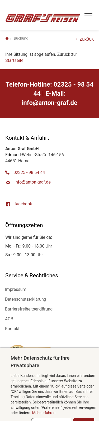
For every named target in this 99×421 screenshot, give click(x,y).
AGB (9, 318)
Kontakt (12, 328)
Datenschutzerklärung (25, 299)
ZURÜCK (85, 39)
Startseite (14, 60)
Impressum (15, 289)
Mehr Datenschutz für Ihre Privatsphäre (40, 361)
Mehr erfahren (43, 413)
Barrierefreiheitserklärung (29, 309)
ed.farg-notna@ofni (49, 103)
